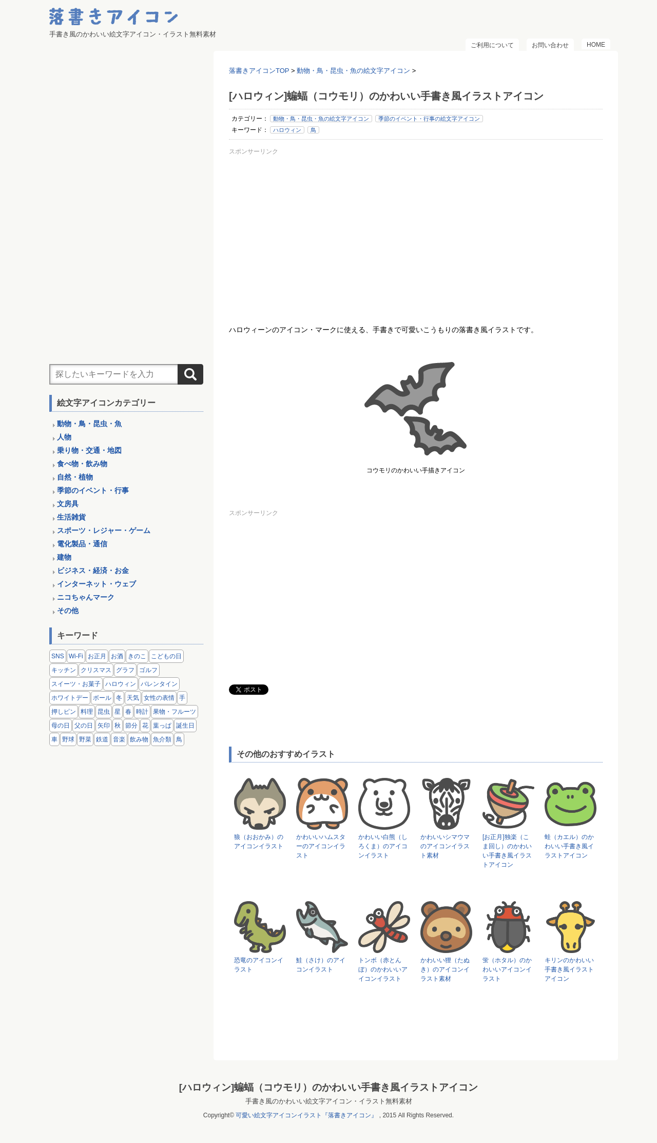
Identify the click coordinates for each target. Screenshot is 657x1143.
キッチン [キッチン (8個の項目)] (63, 670)
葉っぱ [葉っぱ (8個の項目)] (162, 725)
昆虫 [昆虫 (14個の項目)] (104, 711)
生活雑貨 (71, 517)
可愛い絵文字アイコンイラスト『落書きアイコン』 (306, 1115)
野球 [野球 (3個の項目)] (68, 739)
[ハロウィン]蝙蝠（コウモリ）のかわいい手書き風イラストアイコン (328, 1087)
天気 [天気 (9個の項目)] (133, 697)
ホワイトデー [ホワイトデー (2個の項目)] (69, 697)
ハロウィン (287, 130)
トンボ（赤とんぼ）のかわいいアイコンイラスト (383, 969)
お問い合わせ (550, 45)
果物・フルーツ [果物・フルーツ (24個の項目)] (174, 711)
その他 (68, 610)
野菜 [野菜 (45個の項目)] (85, 739)
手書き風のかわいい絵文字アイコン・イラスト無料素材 (328, 1101)
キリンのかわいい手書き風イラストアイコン (569, 969)
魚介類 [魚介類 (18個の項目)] (162, 739)
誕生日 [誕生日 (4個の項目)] (185, 725)
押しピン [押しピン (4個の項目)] (63, 711)
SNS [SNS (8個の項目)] (57, 656)
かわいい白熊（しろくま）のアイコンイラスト (383, 846)
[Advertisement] (416, 230)
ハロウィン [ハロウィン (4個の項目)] (120, 684)
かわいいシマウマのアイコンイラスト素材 (445, 846)
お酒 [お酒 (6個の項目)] (117, 656)
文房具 (68, 504)
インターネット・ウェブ (96, 584)
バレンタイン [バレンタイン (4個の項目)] (159, 684)
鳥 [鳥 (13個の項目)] (179, 739)
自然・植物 (75, 477)
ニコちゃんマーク (85, 597)
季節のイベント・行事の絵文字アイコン (429, 119)
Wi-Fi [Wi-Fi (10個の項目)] (76, 656)
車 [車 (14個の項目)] (54, 739)
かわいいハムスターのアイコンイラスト (320, 846)
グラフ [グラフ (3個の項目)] (125, 670)
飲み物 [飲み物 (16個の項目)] (139, 739)
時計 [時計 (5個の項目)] (142, 711)
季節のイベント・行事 (93, 490)
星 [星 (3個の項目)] (117, 711)
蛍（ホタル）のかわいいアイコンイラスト (507, 969)
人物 (64, 437)
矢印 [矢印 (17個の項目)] (104, 725)
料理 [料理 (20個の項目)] (87, 711)
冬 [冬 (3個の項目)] (119, 697)
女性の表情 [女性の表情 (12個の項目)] (159, 697)
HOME (596, 44)
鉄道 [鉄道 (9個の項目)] (102, 739)
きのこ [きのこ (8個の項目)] (137, 656)
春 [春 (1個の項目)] (128, 711)
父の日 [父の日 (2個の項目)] (83, 725)
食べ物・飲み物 (82, 464)
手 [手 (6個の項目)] (182, 697)
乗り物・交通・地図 (89, 450)
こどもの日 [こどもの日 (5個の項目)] (166, 656)
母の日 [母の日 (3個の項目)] (60, 725)
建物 (64, 557)
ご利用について (492, 45)
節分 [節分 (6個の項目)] (131, 725)
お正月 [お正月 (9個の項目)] (97, 656)
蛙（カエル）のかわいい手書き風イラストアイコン (569, 846)
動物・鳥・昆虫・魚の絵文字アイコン (321, 119)
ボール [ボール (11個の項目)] (102, 697)
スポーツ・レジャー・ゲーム (103, 530)
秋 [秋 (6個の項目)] (117, 725)
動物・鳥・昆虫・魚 (89, 424)
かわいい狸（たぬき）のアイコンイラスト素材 (445, 969)
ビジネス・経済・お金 (93, 570)
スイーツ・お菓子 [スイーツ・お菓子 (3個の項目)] (76, 684)
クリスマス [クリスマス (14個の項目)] (96, 670)
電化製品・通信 (82, 544)
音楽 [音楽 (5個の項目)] (119, 739)
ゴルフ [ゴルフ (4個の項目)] (148, 670)
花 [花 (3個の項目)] (145, 725)
